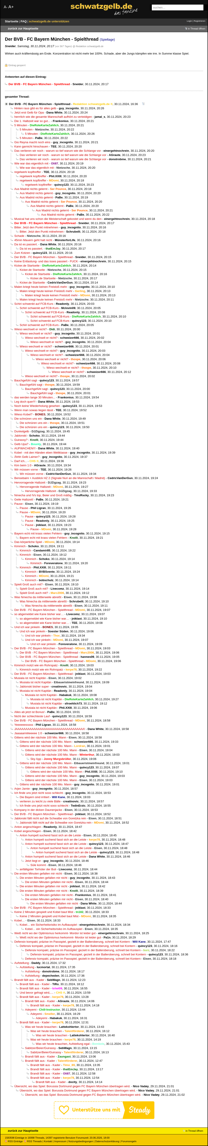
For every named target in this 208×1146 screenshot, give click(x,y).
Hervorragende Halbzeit (29, 482)
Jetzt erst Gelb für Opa (29, 112)
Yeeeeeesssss (23, 724)
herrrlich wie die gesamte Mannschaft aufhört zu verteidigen (53, 116)
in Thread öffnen (196, 28)
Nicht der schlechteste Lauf (32, 716)
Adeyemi (30, 1009)
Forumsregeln (128, 1141)
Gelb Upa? (21, 444)
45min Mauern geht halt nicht (33, 240)
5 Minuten (20, 125)
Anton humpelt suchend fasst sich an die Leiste (50, 835)
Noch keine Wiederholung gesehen (37, 406)
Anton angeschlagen (27, 826)
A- (5, 7)
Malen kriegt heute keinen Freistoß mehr (40, 286)
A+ (11, 6)
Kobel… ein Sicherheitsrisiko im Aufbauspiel (48, 924)
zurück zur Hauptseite (23, 28)
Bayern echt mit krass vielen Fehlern (38, 533)
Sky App (35, 759)
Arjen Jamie (22, 788)
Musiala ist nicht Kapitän (30, 678)
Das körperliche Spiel (28, 542)
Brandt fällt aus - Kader (29, 980)
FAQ (24, 21)
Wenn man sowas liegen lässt (33, 410)
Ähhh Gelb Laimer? (27, 456)
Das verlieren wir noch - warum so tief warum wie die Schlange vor (57, 150)
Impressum (60, 1141)
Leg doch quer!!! (25, 401)
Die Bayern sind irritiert (34, 797)
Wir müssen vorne (26, 469)
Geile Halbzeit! (23, 499)
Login (189, 21)
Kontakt (48, 1141)
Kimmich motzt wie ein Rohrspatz (36, 665)
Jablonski (20, 435)
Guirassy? (20, 440)
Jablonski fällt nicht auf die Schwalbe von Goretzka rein (50, 818)
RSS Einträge (14, 1141)
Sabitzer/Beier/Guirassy (40, 1048)
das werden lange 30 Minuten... (34, 397)
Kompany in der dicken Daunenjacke (38, 810)
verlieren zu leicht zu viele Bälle (40, 801)
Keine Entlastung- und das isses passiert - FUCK (46, 261)
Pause (18, 503)
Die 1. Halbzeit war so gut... (32, 121)
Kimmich (19, 546)
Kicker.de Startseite (27, 265)
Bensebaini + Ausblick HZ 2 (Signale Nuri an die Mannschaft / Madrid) (59, 478)
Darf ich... (20, 461)
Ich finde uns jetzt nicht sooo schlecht (38, 793)
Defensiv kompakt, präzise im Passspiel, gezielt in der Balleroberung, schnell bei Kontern (72, 941)
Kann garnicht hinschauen (31, 146)
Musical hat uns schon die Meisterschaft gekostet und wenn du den (57, 219)
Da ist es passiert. (26, 244)
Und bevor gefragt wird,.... (36, 992)
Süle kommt (38, 865)
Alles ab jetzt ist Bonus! (29, 712)
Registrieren (199, 21)
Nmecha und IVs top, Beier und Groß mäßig (42, 495)
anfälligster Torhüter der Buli (38, 869)
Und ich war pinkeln (27, 627)
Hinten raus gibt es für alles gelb (35, 108)
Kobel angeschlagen (27, 831)
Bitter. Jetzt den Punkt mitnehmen (36, 227)
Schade (19, 236)
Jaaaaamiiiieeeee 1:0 (28, 733)
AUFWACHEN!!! (25, 448)
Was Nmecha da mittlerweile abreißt (37, 597)
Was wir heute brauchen (41, 1026)
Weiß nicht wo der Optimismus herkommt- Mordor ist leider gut (55, 933)
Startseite (12, 21)
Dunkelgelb (21, 431)
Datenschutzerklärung (107, 1141)
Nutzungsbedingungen (80, 1141)
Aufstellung (21, 963)
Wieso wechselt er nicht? (30, 329)
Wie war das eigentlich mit (31, 163)
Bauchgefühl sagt (25, 380)
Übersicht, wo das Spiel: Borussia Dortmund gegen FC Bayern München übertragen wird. (72, 1086)
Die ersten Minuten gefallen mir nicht (38, 873)
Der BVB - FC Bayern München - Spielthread (39, 104)
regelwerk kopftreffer (27, 172)
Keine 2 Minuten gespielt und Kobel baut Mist (43, 912)
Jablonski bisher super (34, 686)
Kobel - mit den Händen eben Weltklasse (40, 452)
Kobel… (19, 920)
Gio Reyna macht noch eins (32, 142)
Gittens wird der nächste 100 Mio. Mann (40, 737)
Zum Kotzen (22, 252)
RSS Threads (33, 1141)
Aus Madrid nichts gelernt (30, 189)
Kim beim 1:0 (23, 465)
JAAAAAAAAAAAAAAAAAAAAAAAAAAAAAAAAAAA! (49, 729)
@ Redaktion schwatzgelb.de (88, 46)
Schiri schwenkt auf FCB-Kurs (33, 303)
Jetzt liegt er (33, 860)
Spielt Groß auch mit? (28, 584)
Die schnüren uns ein (28, 418)
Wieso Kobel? (23, 414)
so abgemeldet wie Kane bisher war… (39, 614)
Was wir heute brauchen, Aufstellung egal (63, 1043)
